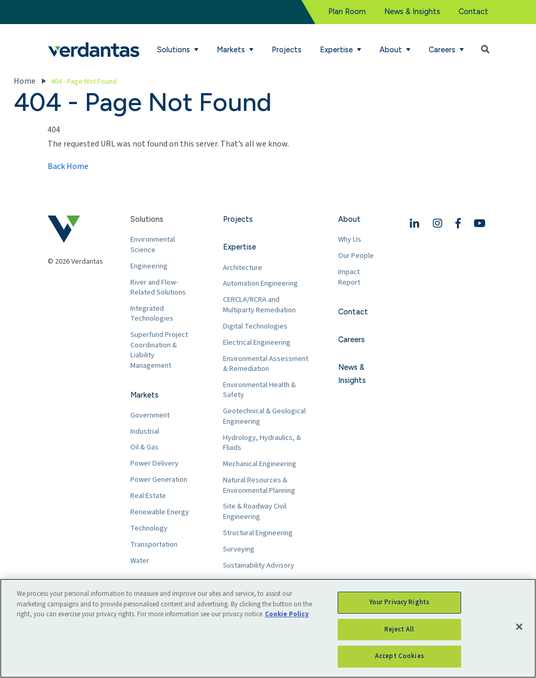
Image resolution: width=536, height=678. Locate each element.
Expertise (239, 247)
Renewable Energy (159, 512)
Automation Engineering (260, 283)
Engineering (149, 266)
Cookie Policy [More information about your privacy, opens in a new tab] (287, 614)
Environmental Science (152, 244)
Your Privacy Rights (399, 602)
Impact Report (349, 277)
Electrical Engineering (257, 342)
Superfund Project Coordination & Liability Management (159, 350)
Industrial (144, 431)
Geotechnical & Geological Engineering (264, 416)
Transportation (153, 544)
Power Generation (158, 479)
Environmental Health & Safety (259, 390)
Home (25, 81)
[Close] (519, 626)
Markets (144, 395)
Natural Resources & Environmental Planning (259, 485)
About (349, 219)
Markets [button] (232, 49)
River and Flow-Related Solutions (158, 287)
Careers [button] (443, 49)
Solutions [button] (174, 49)
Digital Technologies (255, 326)
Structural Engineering (258, 533)
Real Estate (148, 496)
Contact (473, 11)
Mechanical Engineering (259, 464)
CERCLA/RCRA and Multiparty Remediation (259, 305)
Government (150, 415)
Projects (287, 49)
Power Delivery (154, 463)
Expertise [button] (337, 49)
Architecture (242, 268)
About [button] (391, 49)
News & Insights (412, 11)
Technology (149, 528)
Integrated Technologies (151, 313)
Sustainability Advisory (258, 565)
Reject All (399, 629)
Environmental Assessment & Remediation (265, 364)
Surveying (238, 549)
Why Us (349, 239)
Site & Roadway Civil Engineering (254, 511)
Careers (351, 339)
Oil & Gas (144, 447)
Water (139, 561)
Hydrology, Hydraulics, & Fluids (262, 443)
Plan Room (347, 11)
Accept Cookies (399, 656)
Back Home (68, 166)
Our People (356, 256)
